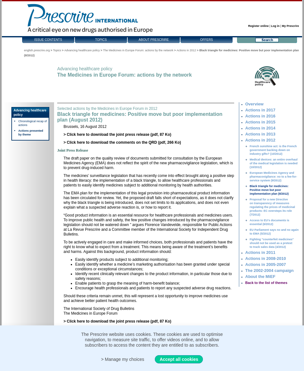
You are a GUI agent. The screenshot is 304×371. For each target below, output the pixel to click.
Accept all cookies (179, 359)
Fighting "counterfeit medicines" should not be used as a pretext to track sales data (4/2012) (272, 243)
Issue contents (48, 39)
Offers (206, 39)
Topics (101, 39)
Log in (275, 26)
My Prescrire (290, 26)
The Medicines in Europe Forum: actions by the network (138, 50)
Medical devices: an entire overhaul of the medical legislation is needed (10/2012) (274, 163)
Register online (258, 26)
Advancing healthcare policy (82, 50)
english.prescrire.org (37, 50)
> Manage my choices (122, 359)
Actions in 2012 (186, 50)
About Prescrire (154, 39)
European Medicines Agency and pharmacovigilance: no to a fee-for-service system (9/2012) (273, 176)
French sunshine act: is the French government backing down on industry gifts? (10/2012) (273, 150)
